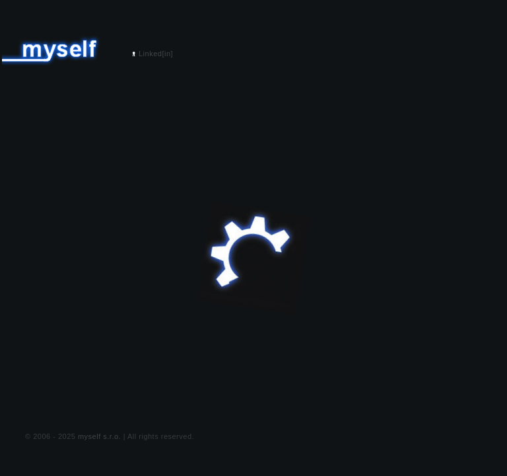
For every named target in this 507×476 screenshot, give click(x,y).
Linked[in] (156, 54)
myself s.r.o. (99, 436)
